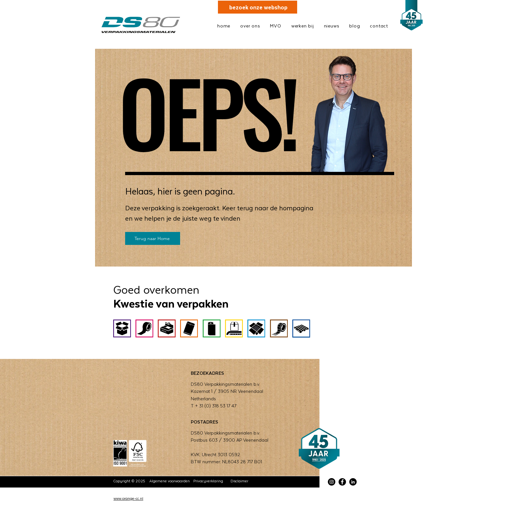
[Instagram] (331, 482)
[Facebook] (342, 482)
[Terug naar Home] (152, 238)
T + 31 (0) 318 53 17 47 (213, 405)
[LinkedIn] (353, 482)
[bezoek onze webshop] (257, 7)
